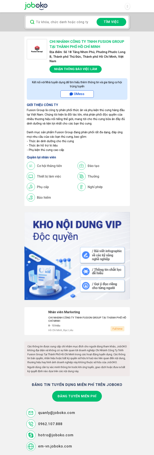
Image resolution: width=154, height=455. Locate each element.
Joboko (35, 6)
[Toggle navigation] (127, 6)
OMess (77, 94)
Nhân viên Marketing (77, 321)
